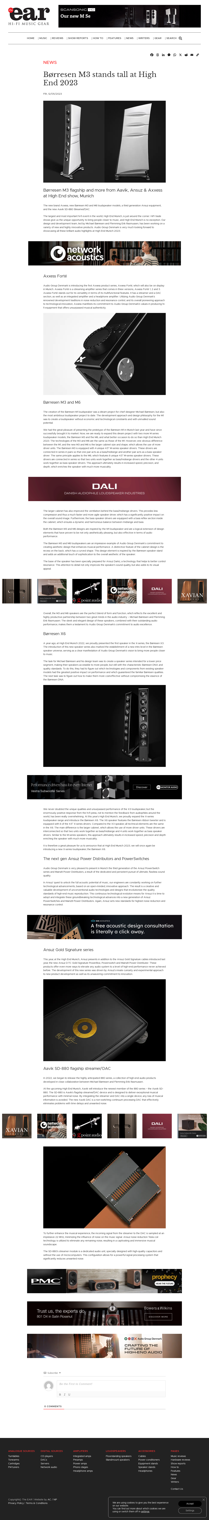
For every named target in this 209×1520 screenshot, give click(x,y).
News (129, 38)
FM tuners (13, 1467)
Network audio (49, 1467)
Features (114, 38)
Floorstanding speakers (118, 1456)
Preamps (78, 1460)
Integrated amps (82, 1456)
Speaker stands (146, 1467)
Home (30, 38)
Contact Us (177, 1489)
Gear (157, 38)
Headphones (145, 1471)
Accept (190, 1504)
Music (43, 38)
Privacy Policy (16, 1503)
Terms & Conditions (37, 1503)
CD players (47, 1456)
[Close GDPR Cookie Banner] (204, 1500)
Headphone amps (83, 1471)
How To (98, 38)
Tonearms (13, 1460)
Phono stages (80, 1467)
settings (145, 1512)
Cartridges (14, 1463)
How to (175, 1467)
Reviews (57, 38)
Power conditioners (149, 1460)
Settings (190, 1511)
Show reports (178, 1463)
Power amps (80, 1463)
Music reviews (178, 1456)
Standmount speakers (118, 1460)
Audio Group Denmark (55, 868)
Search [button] (174, 38)
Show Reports (78, 38)
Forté (129, 285)
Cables (142, 1456)
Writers (144, 38)
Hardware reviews (180, 1460)
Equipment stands (148, 1463)
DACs (44, 1460)
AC (49, 1499)
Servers (45, 1463)
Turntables (13, 1456)
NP (55, 1499)
